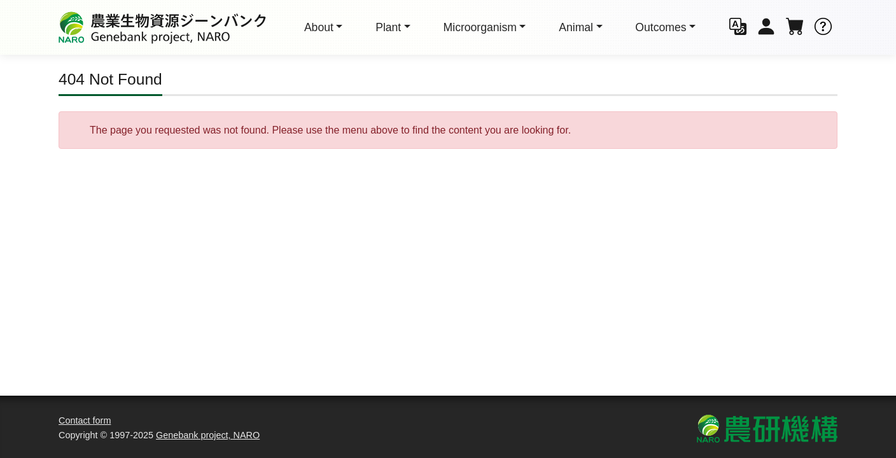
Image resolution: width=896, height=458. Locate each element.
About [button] (318, 27)
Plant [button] (388, 27)
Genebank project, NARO (208, 435)
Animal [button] (576, 27)
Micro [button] (480, 27)
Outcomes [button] (660, 27)
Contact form (85, 420)
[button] (738, 27)
